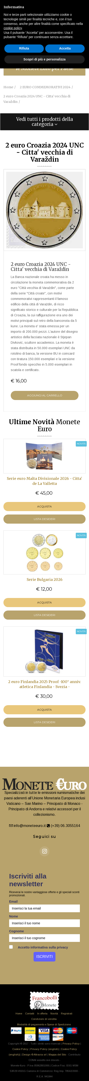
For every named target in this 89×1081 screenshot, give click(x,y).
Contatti (29, 1013)
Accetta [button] (65, 48)
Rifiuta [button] (24, 48)
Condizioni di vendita (44, 1019)
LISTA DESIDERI (44, 519)
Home (19, 1013)
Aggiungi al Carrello (44, 395)
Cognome (16, 931)
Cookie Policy (20, 1049)
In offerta (42, 1013)
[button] (44, 122)
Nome (13, 916)
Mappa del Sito (57, 1054)
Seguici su (44, 836)
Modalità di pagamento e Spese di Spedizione (44, 1024)
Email (13, 901)
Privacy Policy (71, 1043)
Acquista (44, 506)
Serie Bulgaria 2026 (45, 579)
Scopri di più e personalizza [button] (44, 59)
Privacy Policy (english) (44, 1049)
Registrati (66, 1013)
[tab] (44, 121)
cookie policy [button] (13, 28)
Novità (54, 1013)
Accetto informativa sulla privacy (38, 947)
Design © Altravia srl (34, 1054)
